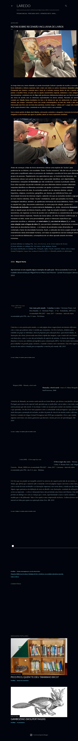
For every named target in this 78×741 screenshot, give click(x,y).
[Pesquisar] (66, 5)
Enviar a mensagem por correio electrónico (28, 571)
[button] (13, 545)
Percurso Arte (33, 13)
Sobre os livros (15, 577)
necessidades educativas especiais (54, 574)
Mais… (54, 13)
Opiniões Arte (45, 13)
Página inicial (22, 13)
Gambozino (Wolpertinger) (28, 719)
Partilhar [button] (13, 571)
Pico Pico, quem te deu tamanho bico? (35, 677)
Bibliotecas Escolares (22, 574)
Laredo (23, 6)
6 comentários (21, 722)
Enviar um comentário (23, 680)
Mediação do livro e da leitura (36, 574)
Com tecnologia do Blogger (39, 735)
